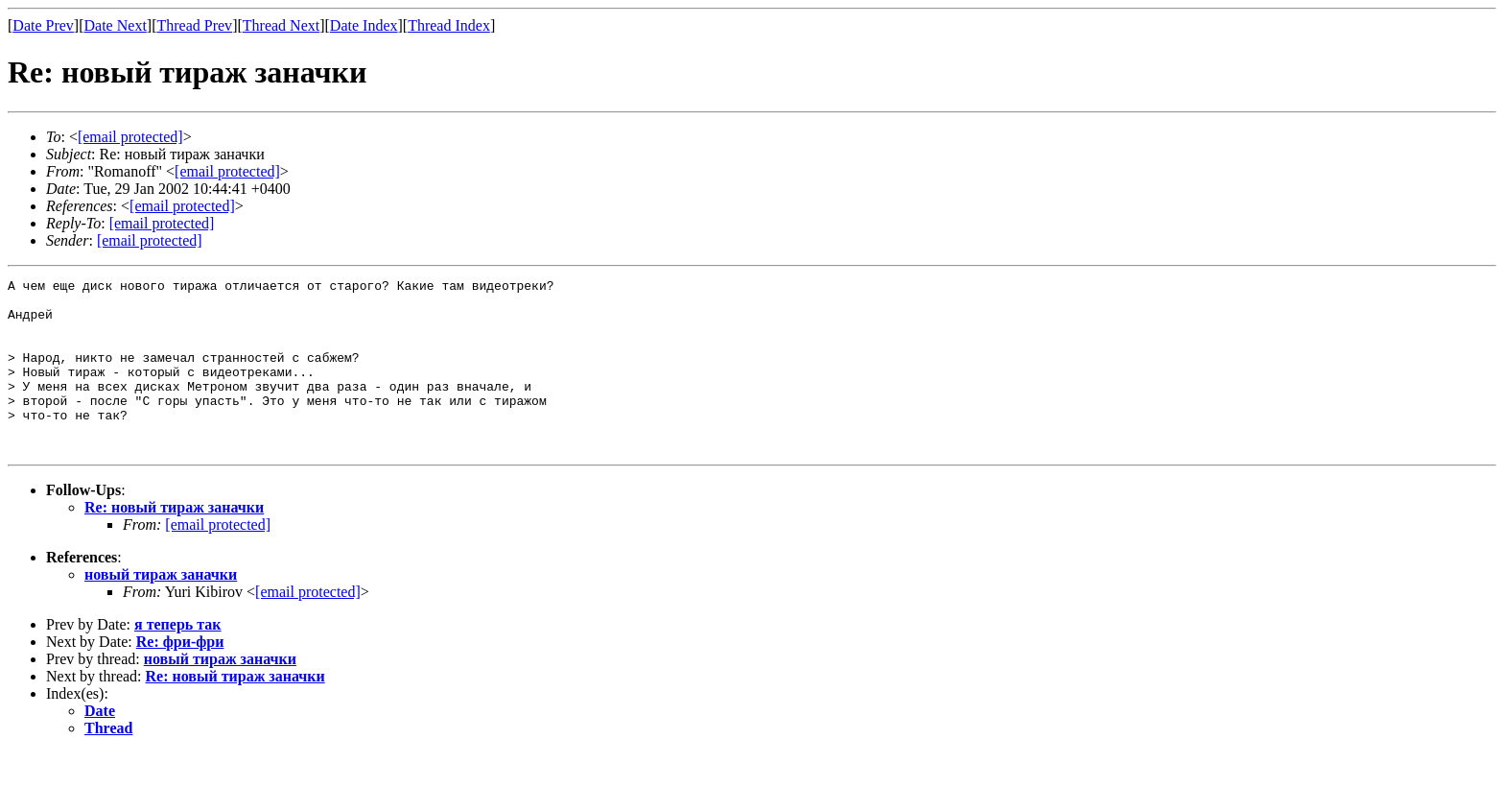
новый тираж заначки (160, 609)
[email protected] (217, 559)
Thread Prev (194, 25)
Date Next (115, 25)
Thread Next (281, 25)
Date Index (364, 25)
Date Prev (43, 25)
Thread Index (449, 25)
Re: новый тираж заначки (174, 542)
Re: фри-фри (180, 676)
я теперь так (178, 659)
